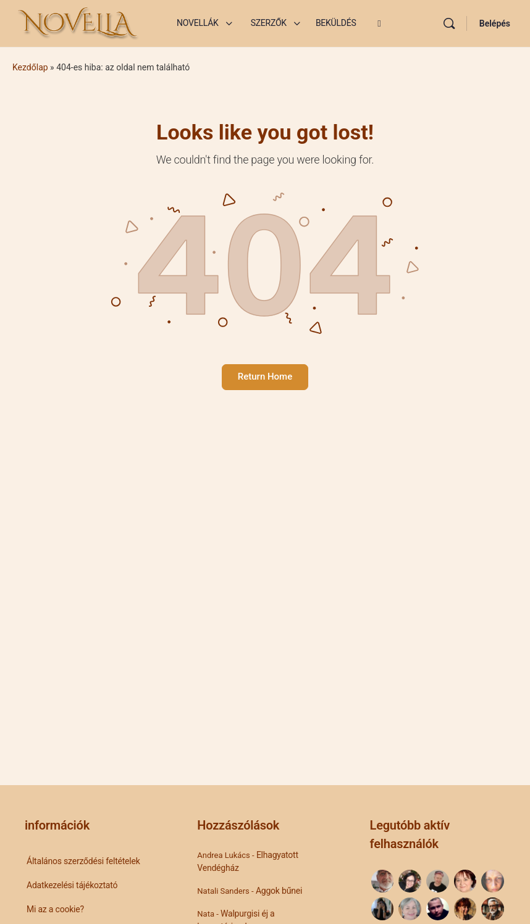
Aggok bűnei (279, 891)
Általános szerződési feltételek (83, 861)
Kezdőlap (30, 67)
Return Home (265, 376)
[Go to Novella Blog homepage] (79, 22)
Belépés (494, 23)
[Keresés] (449, 23)
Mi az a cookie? (55, 909)
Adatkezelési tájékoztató (72, 885)
